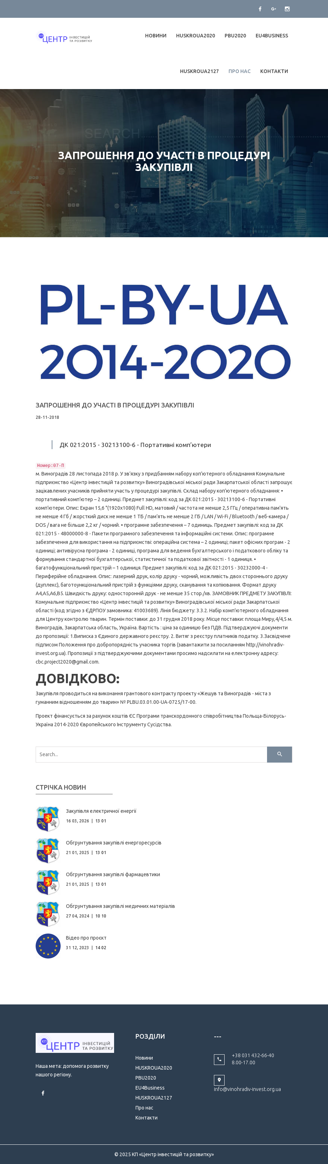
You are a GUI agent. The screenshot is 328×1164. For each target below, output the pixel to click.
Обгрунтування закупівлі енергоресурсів (114, 843)
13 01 (100, 821)
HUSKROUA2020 (195, 35)
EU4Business (272, 35)
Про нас (240, 71)
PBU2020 (235, 35)
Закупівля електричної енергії (101, 811)
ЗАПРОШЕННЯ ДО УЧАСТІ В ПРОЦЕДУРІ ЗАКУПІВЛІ (115, 405)
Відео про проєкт (86, 938)
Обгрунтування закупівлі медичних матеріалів (120, 906)
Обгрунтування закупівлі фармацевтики (113, 874)
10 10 (100, 916)
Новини (155, 35)
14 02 (100, 947)
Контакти (274, 71)
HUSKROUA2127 (199, 71)
